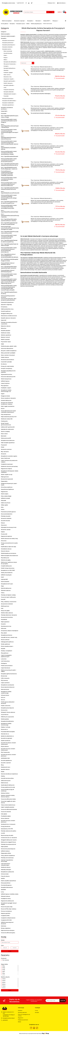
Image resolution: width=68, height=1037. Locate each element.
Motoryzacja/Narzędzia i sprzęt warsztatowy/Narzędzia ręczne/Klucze (9, 179)
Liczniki (3, 833)
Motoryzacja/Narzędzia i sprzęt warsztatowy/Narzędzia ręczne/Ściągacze (9, 121)
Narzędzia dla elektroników (9, 100)
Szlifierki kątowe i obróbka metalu (9, 894)
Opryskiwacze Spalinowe (7, 489)
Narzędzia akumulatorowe (7, 440)
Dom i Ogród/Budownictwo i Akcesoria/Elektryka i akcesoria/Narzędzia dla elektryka (9, 256)
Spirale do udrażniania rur (7, 736)
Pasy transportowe (6, 414)
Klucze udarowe (5, 818)
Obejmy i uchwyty (5, 727)
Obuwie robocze (5, 551)
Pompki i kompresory (6, 368)
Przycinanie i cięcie (6, 341)
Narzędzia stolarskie (7, 47)
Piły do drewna (5, 746)
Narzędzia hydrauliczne (10, 68)
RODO (19, 1021)
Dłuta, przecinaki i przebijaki (8, 352)
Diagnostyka (4, 481)
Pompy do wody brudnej (7, 366)
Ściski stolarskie (5, 581)
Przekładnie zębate (6, 816)
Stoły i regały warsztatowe (7, 406)
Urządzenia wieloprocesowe (8, 917)
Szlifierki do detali (5, 498)
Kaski (2, 577)
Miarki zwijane (4, 493)
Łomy (5, 87)
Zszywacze (4, 525)
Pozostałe (6, 96)
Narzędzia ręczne (7, 49)
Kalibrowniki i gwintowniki (8, 427)
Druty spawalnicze (5, 883)
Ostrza (2, 509)
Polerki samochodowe (6, 665)
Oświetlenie (4, 619)
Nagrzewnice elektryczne (7, 900)
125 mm (3, 699)
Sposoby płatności (22, 1012)
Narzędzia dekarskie (8, 91)
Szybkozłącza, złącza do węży (8, 546)
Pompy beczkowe (5, 826)
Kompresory (4, 306)
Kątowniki (3, 320)
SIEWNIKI (3, 889)
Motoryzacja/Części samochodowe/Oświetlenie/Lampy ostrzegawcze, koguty (10, 228)
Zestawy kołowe (5, 793)
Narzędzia (30, 20)
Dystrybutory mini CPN (7, 828)
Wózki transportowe (6, 378)
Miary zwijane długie (6, 496)
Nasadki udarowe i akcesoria (8, 318)
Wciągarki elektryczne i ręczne (8, 840)
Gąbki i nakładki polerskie (7, 807)
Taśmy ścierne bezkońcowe (8, 805)
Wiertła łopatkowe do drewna (8, 553)
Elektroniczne (4, 782)
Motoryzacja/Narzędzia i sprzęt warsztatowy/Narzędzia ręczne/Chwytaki (9, 275)
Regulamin (20, 1017)
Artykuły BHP (4, 579)
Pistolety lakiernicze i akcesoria (9, 615)
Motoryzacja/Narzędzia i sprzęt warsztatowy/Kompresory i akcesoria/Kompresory (9, 160)
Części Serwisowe (5, 667)
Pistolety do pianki (5, 516)
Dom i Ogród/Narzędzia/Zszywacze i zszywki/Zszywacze (8, 137)
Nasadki (3, 648)
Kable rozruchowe (5, 502)
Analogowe (4, 663)
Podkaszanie (4, 421)
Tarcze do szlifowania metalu (8, 799)
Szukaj (9, 951)
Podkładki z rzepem (6, 387)
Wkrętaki (6, 70)
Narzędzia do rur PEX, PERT (8, 570)
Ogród (2, 393)
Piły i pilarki (4, 633)
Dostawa (20, 1010)
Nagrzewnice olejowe (6, 468)
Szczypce (6, 66)
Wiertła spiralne (5, 719)
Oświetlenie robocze (6, 548)
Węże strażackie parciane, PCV (9, 416)
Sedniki (3, 878)
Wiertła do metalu (5, 332)
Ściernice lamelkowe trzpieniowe (9, 774)
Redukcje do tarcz (5, 767)
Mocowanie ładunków (6, 514)
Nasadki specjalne (5, 330)
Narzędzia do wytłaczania (7, 871)
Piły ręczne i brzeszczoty (10, 64)
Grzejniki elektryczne (6, 566)
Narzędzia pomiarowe (8, 42)
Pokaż (9, 990)
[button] (21, 1008)
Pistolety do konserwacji (7, 857)
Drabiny (3, 776)
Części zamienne (5, 682)
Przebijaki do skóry (6, 898)
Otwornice (3, 540)
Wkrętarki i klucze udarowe (8, 712)
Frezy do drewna (5, 876)
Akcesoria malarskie (6, 518)
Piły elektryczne (5, 557)
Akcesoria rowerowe (6, 449)
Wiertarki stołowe (5, 896)
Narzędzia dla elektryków (10, 61)
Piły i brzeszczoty (5, 752)
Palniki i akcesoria (8, 83)
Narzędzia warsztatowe (8, 40)
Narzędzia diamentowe (7, 887)
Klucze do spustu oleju (6, 906)
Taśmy (2, 592)
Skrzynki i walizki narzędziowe (8, 350)
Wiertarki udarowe (5, 590)
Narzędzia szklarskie (9, 85)
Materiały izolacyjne (6, 869)
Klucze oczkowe (5, 639)
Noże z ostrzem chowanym (8, 355)
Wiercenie (3, 628)
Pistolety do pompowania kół (8, 844)
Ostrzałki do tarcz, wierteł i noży (9, 637)
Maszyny (55, 20)
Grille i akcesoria (5, 678)
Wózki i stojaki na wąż (6, 474)
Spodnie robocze (5, 769)
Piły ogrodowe (4, 385)
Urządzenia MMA (5, 915)
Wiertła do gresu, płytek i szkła (8, 346)
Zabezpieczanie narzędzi (10, 93)
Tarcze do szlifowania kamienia (9, 809)
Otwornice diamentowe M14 (8, 376)
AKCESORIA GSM (5, 758)
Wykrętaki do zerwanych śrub (8, 527)
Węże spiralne (4, 846)
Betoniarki (3, 436)
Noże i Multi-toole (5, 458)
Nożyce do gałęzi (5, 610)
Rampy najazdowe (5, 928)
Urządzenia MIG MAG (6, 920)
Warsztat (38, 20)
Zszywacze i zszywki (9, 79)
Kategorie (4, 31)
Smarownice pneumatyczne (8, 848)
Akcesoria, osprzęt (5, 529)
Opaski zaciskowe (5, 740)
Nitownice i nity (8, 76)
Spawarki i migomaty (6, 304)
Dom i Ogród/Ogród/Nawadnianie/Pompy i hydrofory (10, 215)
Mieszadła (3, 500)
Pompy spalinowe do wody (8, 787)
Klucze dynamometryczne (7, 687)
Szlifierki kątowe (5, 381)
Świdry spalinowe (5, 644)
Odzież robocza (5, 357)
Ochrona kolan (5, 874)
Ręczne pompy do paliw (7, 835)
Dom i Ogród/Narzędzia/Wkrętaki (9, 156)
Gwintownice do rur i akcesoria (9, 837)
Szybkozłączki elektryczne (7, 785)
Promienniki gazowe (6, 885)
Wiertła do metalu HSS (6, 418)
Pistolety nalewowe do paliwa (8, 831)
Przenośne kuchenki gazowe (8, 511)
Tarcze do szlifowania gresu (8, 932)
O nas (36, 1010)
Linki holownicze (5, 661)
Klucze (2, 408)
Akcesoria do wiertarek (7, 603)
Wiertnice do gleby (6, 560)
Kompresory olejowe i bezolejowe (9, 630)
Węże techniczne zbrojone (7, 930)
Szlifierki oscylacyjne (6, 574)
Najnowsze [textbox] (23, 63)
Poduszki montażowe (9, 89)
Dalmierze (3, 926)
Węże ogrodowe (5, 621)
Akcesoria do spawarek (7, 479)
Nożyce (6, 57)
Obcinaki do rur (5, 733)
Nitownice (3, 328)
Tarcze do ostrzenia (6, 811)
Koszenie (3, 624)
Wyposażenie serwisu (6, 374)
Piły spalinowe (4, 653)
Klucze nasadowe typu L (7, 646)
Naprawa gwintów (5, 913)
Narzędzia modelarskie (8, 102)
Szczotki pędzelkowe (6, 760)
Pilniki (5, 55)
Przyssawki (4, 445)
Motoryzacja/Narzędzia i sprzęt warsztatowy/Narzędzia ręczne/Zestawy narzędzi (9, 153)
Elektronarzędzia (7, 20)
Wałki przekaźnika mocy (7, 309)
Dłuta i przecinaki (8, 51)
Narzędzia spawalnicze (8, 104)
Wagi (2, 586)
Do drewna (4, 364)
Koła (2, 608)
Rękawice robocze (5, 326)
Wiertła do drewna (5, 867)
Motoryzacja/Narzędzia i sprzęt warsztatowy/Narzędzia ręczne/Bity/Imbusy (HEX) (9, 207)
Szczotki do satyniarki (6, 738)
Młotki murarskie (5, 339)
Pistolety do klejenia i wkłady (8, 595)
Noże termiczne (5, 689)
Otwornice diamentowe (7, 348)
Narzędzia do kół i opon (7, 583)
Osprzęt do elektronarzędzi (8, 36)
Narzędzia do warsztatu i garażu (9, 456)
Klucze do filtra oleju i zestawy (8, 909)
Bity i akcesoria (5, 451)
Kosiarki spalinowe (6, 311)
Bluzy (2, 765)
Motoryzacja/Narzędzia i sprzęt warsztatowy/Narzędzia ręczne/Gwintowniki (9, 237)
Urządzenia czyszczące (7, 464)
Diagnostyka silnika (6, 853)
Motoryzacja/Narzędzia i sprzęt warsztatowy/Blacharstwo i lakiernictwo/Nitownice (9, 184)
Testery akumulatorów (6, 572)
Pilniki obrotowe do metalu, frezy (9, 538)
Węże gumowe (5, 476)
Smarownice (4, 710)
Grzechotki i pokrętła (6, 361)
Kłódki (2, 771)
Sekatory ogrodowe (6, 335)
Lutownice (3, 659)
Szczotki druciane (8, 53)
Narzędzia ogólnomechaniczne (9, 673)
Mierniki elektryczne (6, 588)
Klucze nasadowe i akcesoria (8, 398)
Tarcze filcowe (4, 714)
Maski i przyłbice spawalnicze (8, 880)
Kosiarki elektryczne (6, 400)
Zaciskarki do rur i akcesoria (8, 824)
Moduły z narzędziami (6, 650)
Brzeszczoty (4, 676)
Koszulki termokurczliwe (7, 778)
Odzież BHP (47, 20)
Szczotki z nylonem (6, 762)
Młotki (5, 59)
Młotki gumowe (5, 606)
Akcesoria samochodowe (7, 359)
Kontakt (37, 1012)
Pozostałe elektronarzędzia (8, 731)
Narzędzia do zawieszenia (7, 685)
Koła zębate (4, 814)
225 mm (3, 697)
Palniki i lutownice (5, 705)
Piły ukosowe (4, 680)
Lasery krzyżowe (5, 383)
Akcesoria (3, 453)
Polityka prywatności (23, 1019)
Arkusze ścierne (5, 695)
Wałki (2, 344)
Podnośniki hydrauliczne (7, 302)
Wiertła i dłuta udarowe (7, 612)
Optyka (3, 531)
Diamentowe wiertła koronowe (9, 315)
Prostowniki (4, 534)
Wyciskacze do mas (6, 626)
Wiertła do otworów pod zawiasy (9, 466)
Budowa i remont (5, 337)
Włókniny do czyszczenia (7, 716)
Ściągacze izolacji (5, 396)
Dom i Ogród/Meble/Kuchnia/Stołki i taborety (8, 148)
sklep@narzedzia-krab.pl (9, 1018)
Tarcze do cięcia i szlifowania (8, 597)
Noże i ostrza (7, 74)
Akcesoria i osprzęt (19, 20)
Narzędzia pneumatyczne (8, 44)
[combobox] (27, 63)
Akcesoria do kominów (7, 617)
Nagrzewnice (4, 491)
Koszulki (3, 599)
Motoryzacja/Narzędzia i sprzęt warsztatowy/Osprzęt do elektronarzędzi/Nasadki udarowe (9, 142)
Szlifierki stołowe (5, 851)
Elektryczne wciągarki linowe (8, 842)
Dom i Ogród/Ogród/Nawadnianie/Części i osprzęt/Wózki (10, 126)
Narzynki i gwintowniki (9, 81)
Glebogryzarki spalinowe (7, 641)
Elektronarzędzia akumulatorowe (9, 555)
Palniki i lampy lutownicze (7, 568)
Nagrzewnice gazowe (6, 536)
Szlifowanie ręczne (5, 780)
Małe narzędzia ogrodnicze (7, 442)
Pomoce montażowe (6, 911)
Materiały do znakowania (7, 429)
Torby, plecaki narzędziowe (8, 855)
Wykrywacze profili (6, 438)
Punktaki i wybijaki (8, 72)
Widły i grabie (4, 505)
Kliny (2, 507)
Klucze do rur (4, 729)
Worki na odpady (5, 431)
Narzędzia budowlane (8, 98)
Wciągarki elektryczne (6, 313)
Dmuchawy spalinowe (6, 487)
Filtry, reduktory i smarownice (8, 601)
